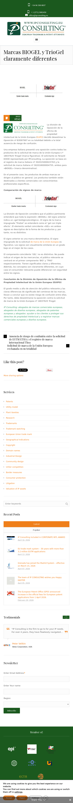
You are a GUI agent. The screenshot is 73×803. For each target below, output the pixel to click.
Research (10, 418)
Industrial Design (14, 456)
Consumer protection (16, 478)
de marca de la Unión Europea (45, 242)
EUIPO (40, 137)
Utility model (12, 407)
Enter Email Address (14, 673)
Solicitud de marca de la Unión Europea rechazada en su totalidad (29, 347)
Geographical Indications (17, 440)
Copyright (10, 445)
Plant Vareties (12, 412)
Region (7, 698)
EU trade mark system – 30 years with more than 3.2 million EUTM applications (41, 550)
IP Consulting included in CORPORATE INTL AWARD (41, 537)
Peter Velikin (19, 643)
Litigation (10, 483)
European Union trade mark (19, 434)
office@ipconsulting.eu (38, 15)
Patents (9, 401)
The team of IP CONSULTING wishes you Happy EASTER (39, 578)
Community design (15, 461)
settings (18, 792)
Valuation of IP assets (16, 489)
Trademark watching (15, 429)
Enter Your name (12, 685)
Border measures (14, 472)
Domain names (13, 451)
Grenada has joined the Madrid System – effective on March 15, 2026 (41, 564)
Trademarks (11, 423)
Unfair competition (14, 467)
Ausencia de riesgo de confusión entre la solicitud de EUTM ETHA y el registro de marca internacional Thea (37, 339)
